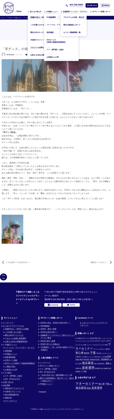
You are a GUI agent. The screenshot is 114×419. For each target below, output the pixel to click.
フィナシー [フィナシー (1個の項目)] (90, 344)
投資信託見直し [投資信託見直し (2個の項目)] (95, 359)
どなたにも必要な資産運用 (15, 338)
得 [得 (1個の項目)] (103, 356)
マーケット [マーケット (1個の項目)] (96, 349)
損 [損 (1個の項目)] (110, 359)
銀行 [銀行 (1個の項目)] (110, 368)
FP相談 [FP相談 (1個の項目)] (79, 338)
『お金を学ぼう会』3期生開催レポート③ (56, 375)
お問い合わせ (92, 5)
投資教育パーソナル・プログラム (74, 11)
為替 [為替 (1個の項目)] (95, 363)
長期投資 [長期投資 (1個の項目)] (77, 371)
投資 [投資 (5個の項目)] (109, 356)
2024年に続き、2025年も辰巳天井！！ (55, 323)
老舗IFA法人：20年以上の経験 (17, 329)
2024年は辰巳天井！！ (49, 332)
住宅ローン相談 (11, 360)
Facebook (53, 305)
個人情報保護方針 (12, 395)
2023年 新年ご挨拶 (47, 341)
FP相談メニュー (51, 11)
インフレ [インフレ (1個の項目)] (103, 338)
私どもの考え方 (34, 11)
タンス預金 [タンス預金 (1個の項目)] (83, 344)
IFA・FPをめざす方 (12, 379)
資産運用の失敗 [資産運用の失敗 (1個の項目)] (99, 368)
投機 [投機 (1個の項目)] (105, 356)
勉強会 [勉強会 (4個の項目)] (87, 353)
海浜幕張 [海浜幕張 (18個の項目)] (88, 363)
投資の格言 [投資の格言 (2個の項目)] (79, 359)
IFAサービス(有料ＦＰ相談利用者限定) (20, 363)
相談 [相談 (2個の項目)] (89, 388)
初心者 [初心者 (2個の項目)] (101, 384)
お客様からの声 (11, 370)
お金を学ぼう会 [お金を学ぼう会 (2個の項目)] (95, 338)
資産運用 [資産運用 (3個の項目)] (96, 387)
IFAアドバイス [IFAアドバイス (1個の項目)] (85, 338)
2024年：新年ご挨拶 (48, 329)
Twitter (71, 305)
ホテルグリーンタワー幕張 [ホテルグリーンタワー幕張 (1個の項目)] (100, 344)
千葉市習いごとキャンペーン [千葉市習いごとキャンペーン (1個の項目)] (104, 353)
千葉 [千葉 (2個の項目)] (107, 384)
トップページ (8, 323)
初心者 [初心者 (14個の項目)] (79, 352)
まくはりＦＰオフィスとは (13, 326)
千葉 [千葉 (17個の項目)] (93, 352)
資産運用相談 (10, 357)
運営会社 (105, 5)
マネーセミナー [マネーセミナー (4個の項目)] (86, 383)
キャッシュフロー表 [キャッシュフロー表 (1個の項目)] (88, 340)
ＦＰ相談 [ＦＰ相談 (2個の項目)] (84, 371)
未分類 (28, 17)
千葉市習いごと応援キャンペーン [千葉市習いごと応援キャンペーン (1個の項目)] (84, 356)
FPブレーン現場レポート (100, 11)
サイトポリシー (11, 401)
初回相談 (8, 351)
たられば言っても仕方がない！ (18, 262)
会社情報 (6, 385)
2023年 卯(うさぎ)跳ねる (50, 344)
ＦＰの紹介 (7, 373)
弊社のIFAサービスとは (14, 335)
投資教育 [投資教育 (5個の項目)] (105, 359)
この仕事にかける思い (13, 332)
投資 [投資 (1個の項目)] (111, 384)
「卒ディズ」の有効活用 (40, 17)
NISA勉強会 (45, 326)
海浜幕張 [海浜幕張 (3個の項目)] (80, 387)
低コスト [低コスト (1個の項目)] (102, 349)
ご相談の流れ (10, 366)
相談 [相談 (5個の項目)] (108, 363)
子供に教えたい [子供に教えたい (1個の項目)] (98, 356)
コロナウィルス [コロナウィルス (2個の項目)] (99, 341)
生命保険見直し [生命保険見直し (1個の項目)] (101, 363)
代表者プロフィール (13, 391)
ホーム (3, 17)
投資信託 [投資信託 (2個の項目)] (86, 359)
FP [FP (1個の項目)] (76, 338)
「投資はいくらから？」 (98, 262)
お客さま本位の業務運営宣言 (16, 341)
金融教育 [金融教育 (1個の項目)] (106, 368)
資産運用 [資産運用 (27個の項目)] (88, 367)
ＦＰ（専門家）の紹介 (13, 376)
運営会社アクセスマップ (14, 388)
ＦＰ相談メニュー (10, 345)
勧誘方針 (8, 398)
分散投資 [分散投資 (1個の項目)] (107, 349)
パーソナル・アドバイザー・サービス (20, 348)
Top (3, 277)
